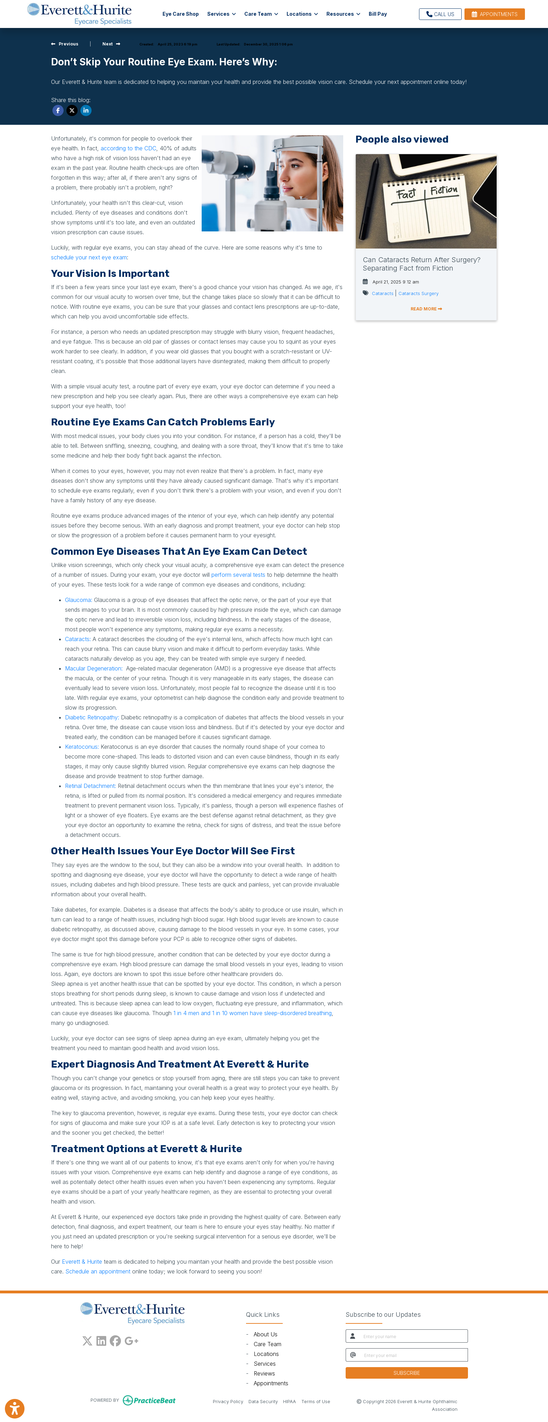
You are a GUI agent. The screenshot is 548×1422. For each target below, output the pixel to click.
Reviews (264, 1373)
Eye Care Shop (181, 14)
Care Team (267, 1344)
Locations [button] (302, 14)
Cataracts (383, 293)
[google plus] (131, 1339)
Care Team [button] (261, 14)
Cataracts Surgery (418, 293)
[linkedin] (101, 1339)
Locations (266, 1353)
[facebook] (115, 1339)
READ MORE (426, 308)
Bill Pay (380, 13)
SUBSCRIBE (407, 1373)
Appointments (271, 1383)
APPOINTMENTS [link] (495, 14)
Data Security (263, 1401)
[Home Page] (79, 13)
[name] (413, 1336)
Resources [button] (343, 14)
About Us (265, 1334)
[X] (87, 1339)
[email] (414, 1355)
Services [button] (221, 14)
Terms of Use (315, 1401)
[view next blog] (111, 43)
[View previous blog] (64, 43)
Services (265, 1363)
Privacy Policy (228, 1401)
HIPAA (289, 1401)
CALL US (440, 14)
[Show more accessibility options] (15, 1409)
